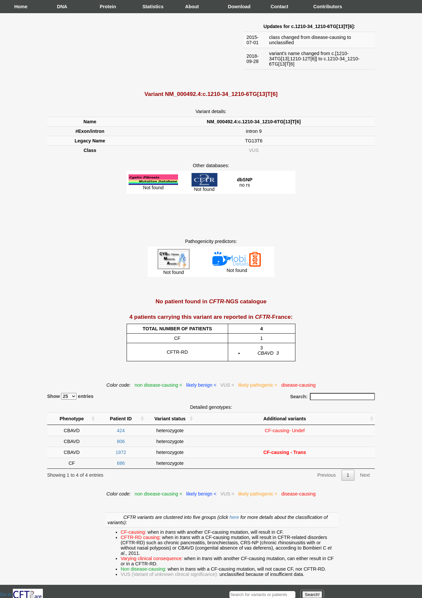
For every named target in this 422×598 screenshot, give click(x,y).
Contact (277, 6)
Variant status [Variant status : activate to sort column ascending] (169, 418)
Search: (332, 396)
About (191, 6)
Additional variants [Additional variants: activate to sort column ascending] (284, 418)
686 (121, 463)
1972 (120, 452)
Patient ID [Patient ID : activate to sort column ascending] (121, 418)
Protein (106, 6)
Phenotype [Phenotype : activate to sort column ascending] (72, 418)
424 (121, 430)
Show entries (70, 396)
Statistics (149, 6)
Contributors (319, 6)
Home (20, 6)
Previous (326, 475)
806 (121, 441)
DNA (62, 6)
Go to (21, 594)
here (234, 517)
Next (365, 475)
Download (234, 6)
